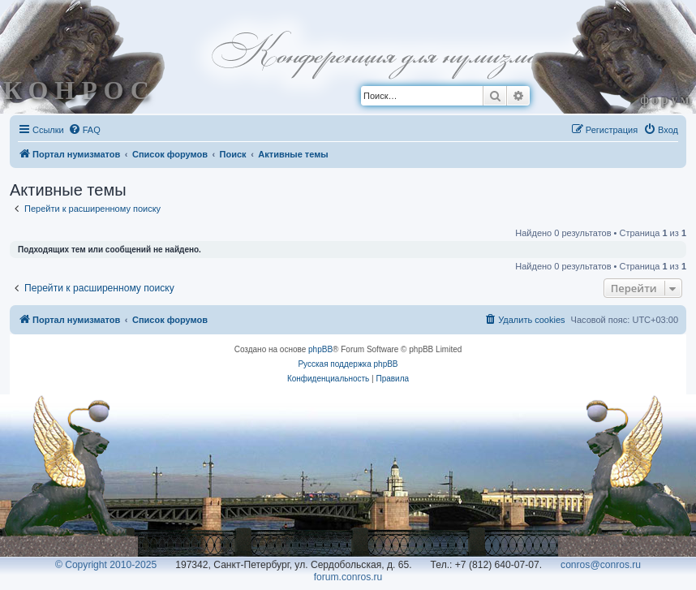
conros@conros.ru (601, 565)
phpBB (320, 349)
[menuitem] (84, 130)
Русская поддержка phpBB (347, 364)
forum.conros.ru (348, 577)
